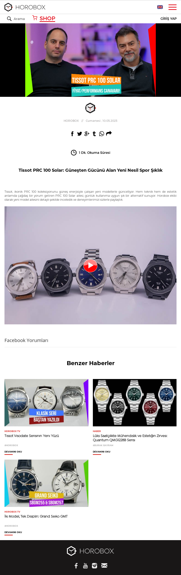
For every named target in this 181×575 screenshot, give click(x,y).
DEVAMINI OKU (13, 452)
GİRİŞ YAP (168, 18)
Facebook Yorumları (26, 340)
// (90, 120)
